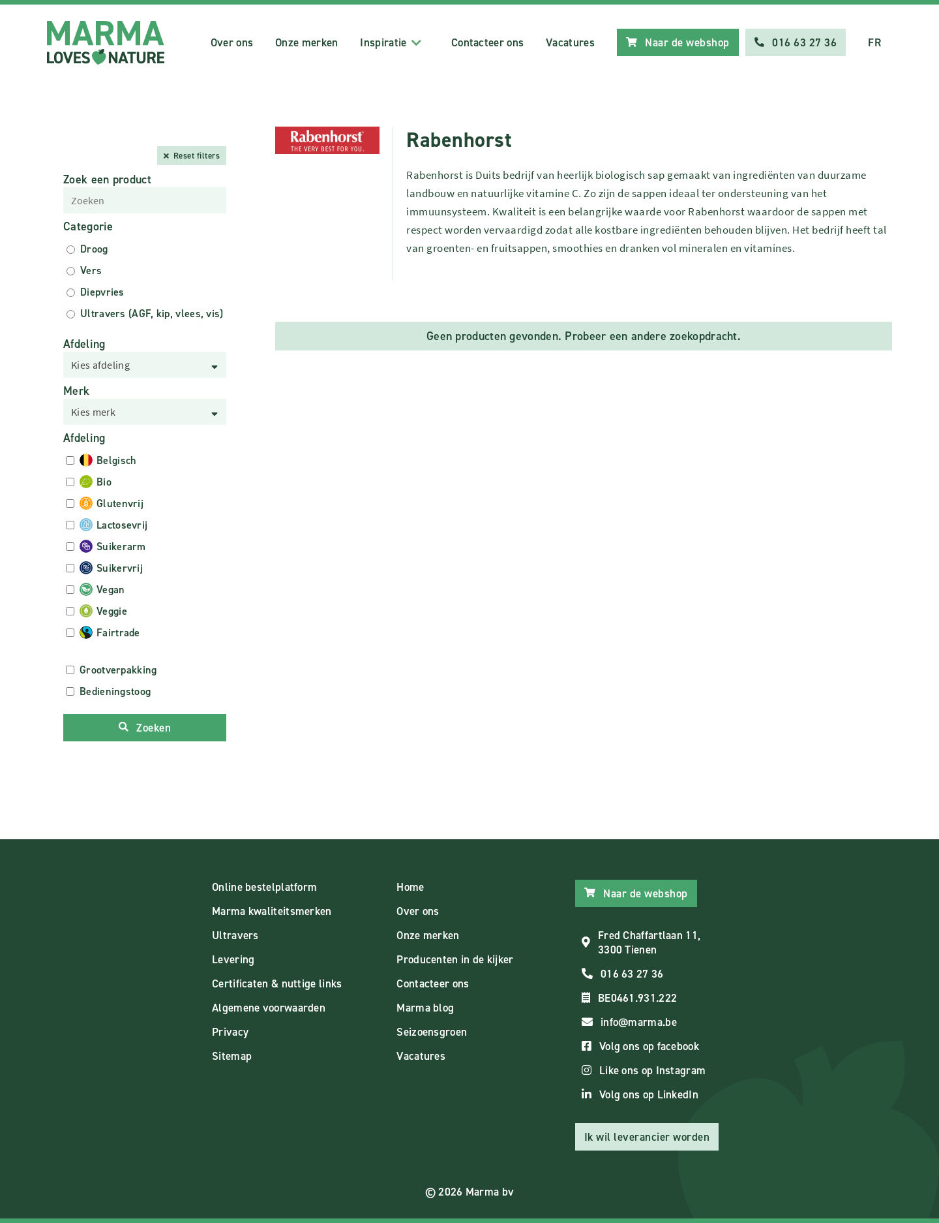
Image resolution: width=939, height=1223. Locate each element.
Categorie (88, 226)
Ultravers (235, 935)
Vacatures (570, 42)
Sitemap (232, 1056)
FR (874, 42)
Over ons (232, 42)
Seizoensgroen (431, 1032)
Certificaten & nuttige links (277, 983)
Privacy (230, 1032)
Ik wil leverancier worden (647, 1137)
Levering (233, 959)
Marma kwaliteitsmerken (272, 911)
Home (410, 887)
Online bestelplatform (264, 887)
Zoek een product (107, 179)
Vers (91, 270)
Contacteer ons (487, 42)
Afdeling (84, 344)
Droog (94, 249)
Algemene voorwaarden (268, 1007)
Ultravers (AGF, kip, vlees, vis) (152, 313)
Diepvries (102, 292)
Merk (76, 391)
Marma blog (425, 1007)
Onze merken (306, 42)
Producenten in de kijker (454, 959)
